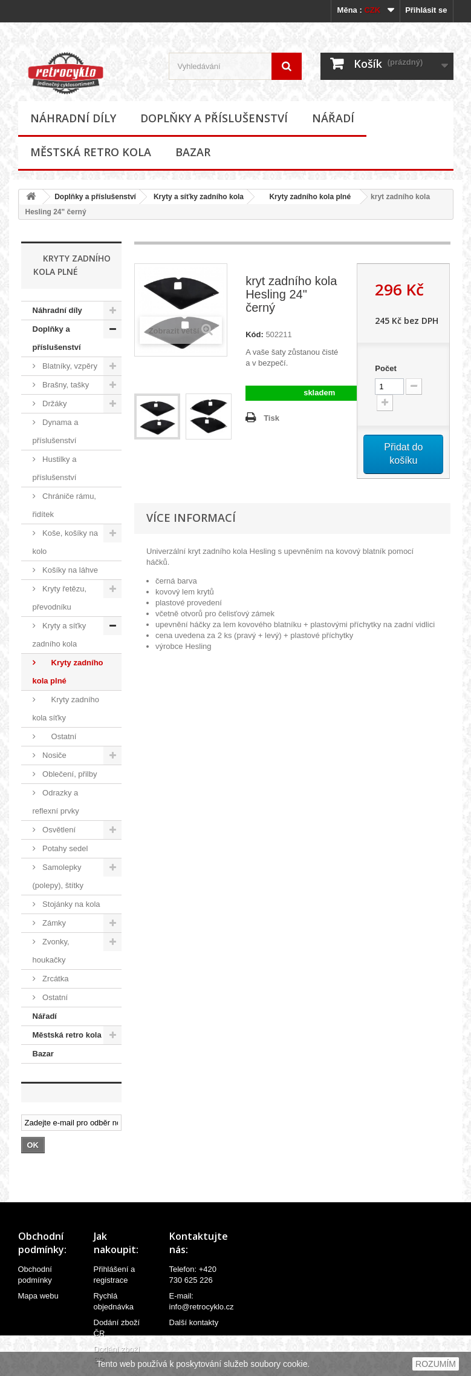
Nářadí (333, 118)
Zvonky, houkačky (51, 950)
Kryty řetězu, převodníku (60, 597)
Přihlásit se (426, 10)
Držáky (54, 403)
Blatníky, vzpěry (69, 365)
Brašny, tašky (65, 384)
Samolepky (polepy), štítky (58, 876)
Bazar (192, 152)
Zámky (54, 922)
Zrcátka (55, 978)
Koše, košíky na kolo (65, 542)
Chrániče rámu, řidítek (64, 505)
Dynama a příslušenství (56, 431)
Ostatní (59, 736)
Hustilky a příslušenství (55, 468)
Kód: (254, 334)
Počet (385, 368)
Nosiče (54, 755)
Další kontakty (194, 1322)
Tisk (271, 418)
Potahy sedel (64, 848)
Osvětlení (58, 829)
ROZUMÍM (435, 1364)
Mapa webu (38, 1295)
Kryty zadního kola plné (306, 197)
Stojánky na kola (70, 904)
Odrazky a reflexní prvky (56, 801)
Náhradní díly (73, 118)
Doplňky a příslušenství (214, 118)
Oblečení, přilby (69, 774)
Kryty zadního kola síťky (66, 708)
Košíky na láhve (69, 569)
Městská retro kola (90, 152)
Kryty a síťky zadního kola (199, 197)
